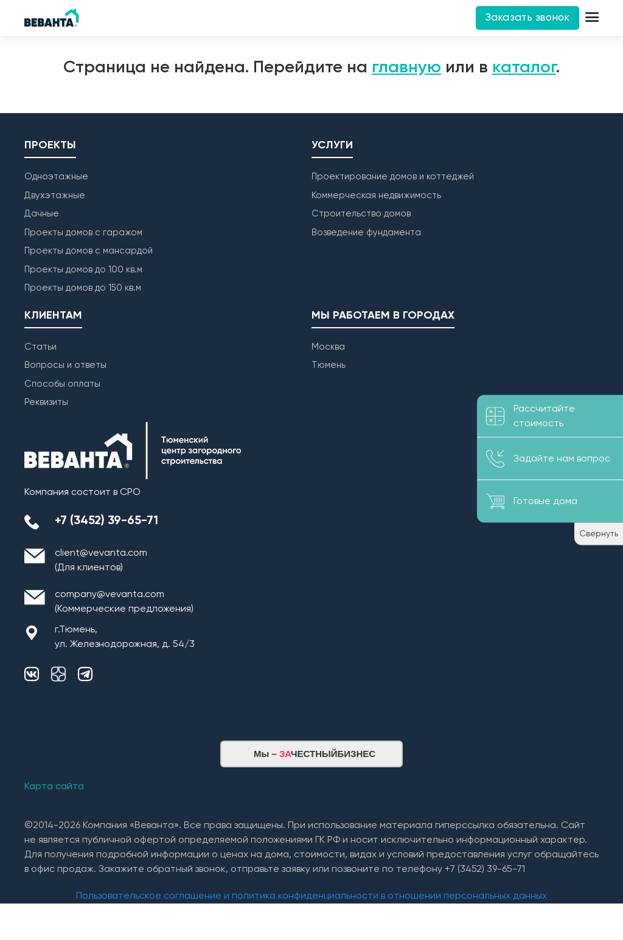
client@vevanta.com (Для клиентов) (101, 560)
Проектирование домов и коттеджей (393, 176)
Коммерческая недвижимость (376, 195)
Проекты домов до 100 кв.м (83, 269)
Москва (328, 346)
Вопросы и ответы (65, 365)
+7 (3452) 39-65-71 (106, 521)
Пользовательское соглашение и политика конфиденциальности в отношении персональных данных (311, 896)
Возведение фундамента (366, 232)
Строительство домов (361, 213)
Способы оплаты (62, 384)
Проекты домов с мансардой (88, 250)
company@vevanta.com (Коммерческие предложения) (124, 602)
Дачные (41, 213)
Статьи (40, 346)
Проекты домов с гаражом (83, 232)
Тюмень (329, 365)
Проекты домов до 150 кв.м (82, 287)
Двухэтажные (54, 195)
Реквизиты (46, 402)
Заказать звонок (527, 18)
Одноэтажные (56, 176)
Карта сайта (54, 787)
